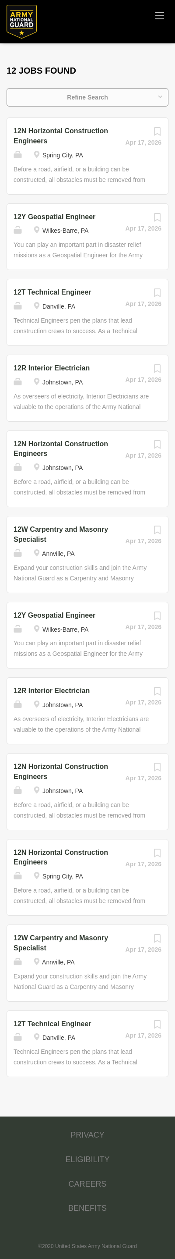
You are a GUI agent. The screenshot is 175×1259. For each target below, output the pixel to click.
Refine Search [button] (87, 97)
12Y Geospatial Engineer (54, 217)
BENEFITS (87, 1208)
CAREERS (87, 1184)
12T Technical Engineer (52, 292)
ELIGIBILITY (87, 1159)
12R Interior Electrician (52, 368)
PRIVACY (87, 1135)
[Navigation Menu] (159, 15)
